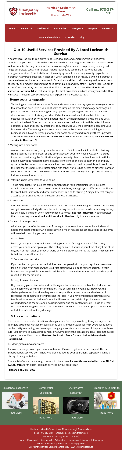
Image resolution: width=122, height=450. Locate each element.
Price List (70, 37)
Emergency (77, 28)
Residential (43, 28)
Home (12, 28)
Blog (82, 37)
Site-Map (73, 443)
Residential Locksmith (15, 387)
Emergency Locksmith (107, 387)
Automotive (60, 28)
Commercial (26, 28)
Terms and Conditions (49, 37)
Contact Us (107, 28)
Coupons (92, 28)
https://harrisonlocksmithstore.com (71, 433)
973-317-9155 (107, 11)
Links (82, 443)
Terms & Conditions (46, 443)
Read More (15, 412)
